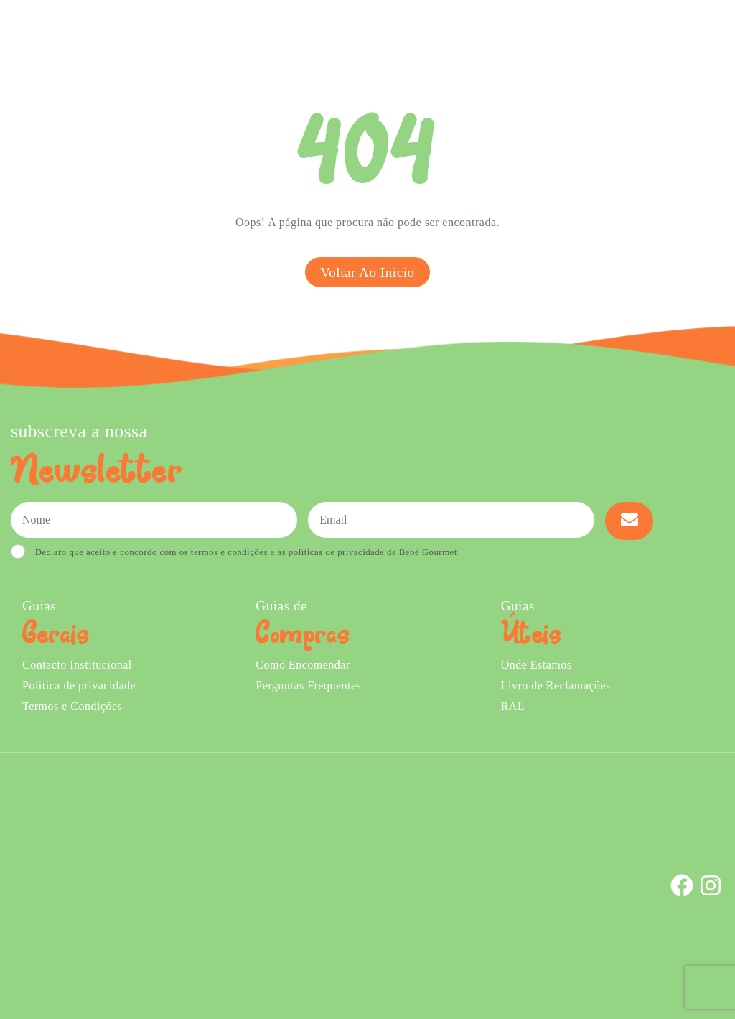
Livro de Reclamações (556, 685)
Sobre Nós (369, 35)
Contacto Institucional (77, 665)
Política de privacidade (79, 685)
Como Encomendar (303, 665)
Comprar (237, 35)
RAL (513, 706)
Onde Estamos (581, 35)
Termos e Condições (72, 706)
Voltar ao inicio (367, 272)
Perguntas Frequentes (308, 685)
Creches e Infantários (475, 35)
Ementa (305, 35)
